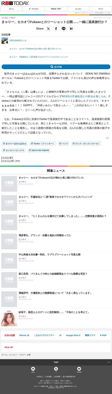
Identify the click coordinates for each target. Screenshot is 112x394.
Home (33, 372)
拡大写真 (58, 67)
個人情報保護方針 (69, 376)
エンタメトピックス (15, 150)
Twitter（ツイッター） (44, 143)
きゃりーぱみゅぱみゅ (16, 143)
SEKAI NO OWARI (40, 150)
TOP (56, 362)
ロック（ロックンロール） (87, 143)
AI (60, 335)
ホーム (11, 9)
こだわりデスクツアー (44, 335)
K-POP (103, 335)
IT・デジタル (33, 9)
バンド (65, 143)
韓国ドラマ (90, 335)
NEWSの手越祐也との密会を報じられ (84, 96)
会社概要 (57, 376)
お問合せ (40, 376)
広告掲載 (48, 376)
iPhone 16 (24, 335)
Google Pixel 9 (73, 335)
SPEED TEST (56, 9)
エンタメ (78, 9)
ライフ (100, 9)
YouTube (79, 372)
